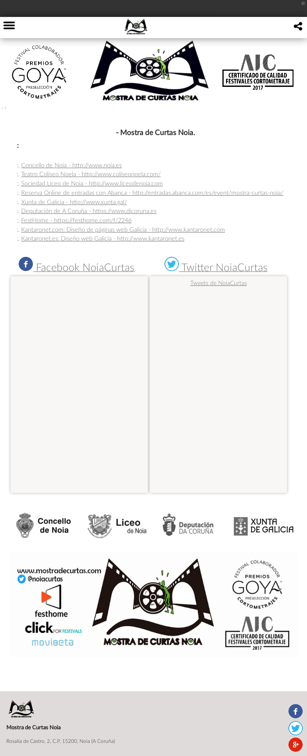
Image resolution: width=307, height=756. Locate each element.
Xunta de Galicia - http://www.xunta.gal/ (74, 201)
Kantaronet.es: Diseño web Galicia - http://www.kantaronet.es (102, 238)
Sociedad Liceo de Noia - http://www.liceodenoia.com (92, 183)
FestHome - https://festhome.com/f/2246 (76, 220)
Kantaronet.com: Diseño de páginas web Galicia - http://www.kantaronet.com (123, 229)
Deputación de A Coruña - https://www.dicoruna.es (88, 210)
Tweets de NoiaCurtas (218, 282)
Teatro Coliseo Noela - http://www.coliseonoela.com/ (91, 173)
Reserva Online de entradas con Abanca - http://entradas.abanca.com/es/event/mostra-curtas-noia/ (152, 192)
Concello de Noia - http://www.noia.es (71, 165)
